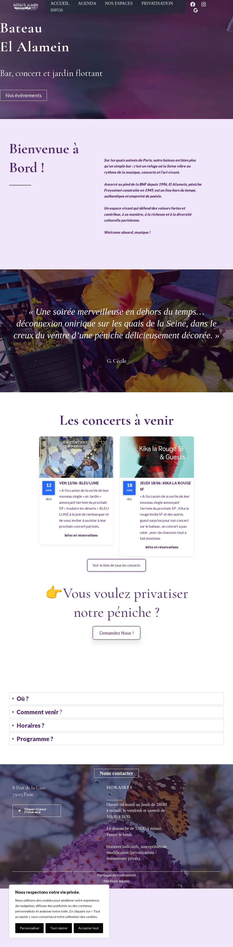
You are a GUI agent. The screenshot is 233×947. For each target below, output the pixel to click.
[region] (59, 911)
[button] (81, 535)
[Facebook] (192, 4)
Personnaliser (29, 928)
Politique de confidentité (116, 933)
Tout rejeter (59, 928)
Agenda (87, 3)
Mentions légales (116, 939)
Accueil (60, 3)
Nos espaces (119, 3)
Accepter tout (88, 928)
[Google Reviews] (195, 10)
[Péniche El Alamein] (26, 6)
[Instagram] (203, 4)
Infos (57, 10)
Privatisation (157, 3)
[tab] (116, 757)
